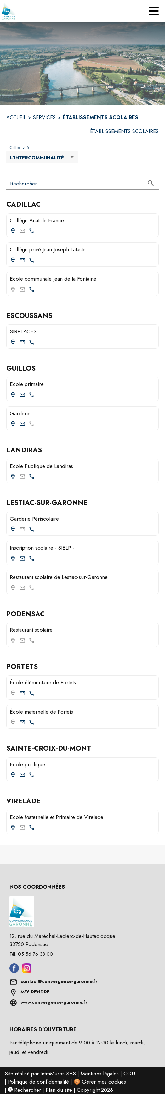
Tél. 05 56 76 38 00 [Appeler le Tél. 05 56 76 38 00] (31, 954)
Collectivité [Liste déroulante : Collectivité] (19, 147)
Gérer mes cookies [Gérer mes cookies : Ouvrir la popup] (104, 1081)
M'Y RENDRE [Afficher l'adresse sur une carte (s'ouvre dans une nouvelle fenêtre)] (35, 991)
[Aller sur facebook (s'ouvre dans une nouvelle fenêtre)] (14, 971)
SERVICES (44, 117)
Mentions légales (100, 1073)
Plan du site (59, 1090)
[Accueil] (11, 11)
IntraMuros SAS (58, 1073)
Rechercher (24, 1090)
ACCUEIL (16, 117)
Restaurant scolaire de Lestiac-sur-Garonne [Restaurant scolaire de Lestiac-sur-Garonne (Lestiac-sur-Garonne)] (59, 577)
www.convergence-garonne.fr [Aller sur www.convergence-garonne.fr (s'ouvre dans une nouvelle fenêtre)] (53, 1002)
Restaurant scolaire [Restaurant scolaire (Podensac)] (31, 630)
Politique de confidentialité (38, 1081)
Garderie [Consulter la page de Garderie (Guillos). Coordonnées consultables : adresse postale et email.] (20, 413)
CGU (129, 1073)
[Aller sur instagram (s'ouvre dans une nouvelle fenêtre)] (26, 971)
